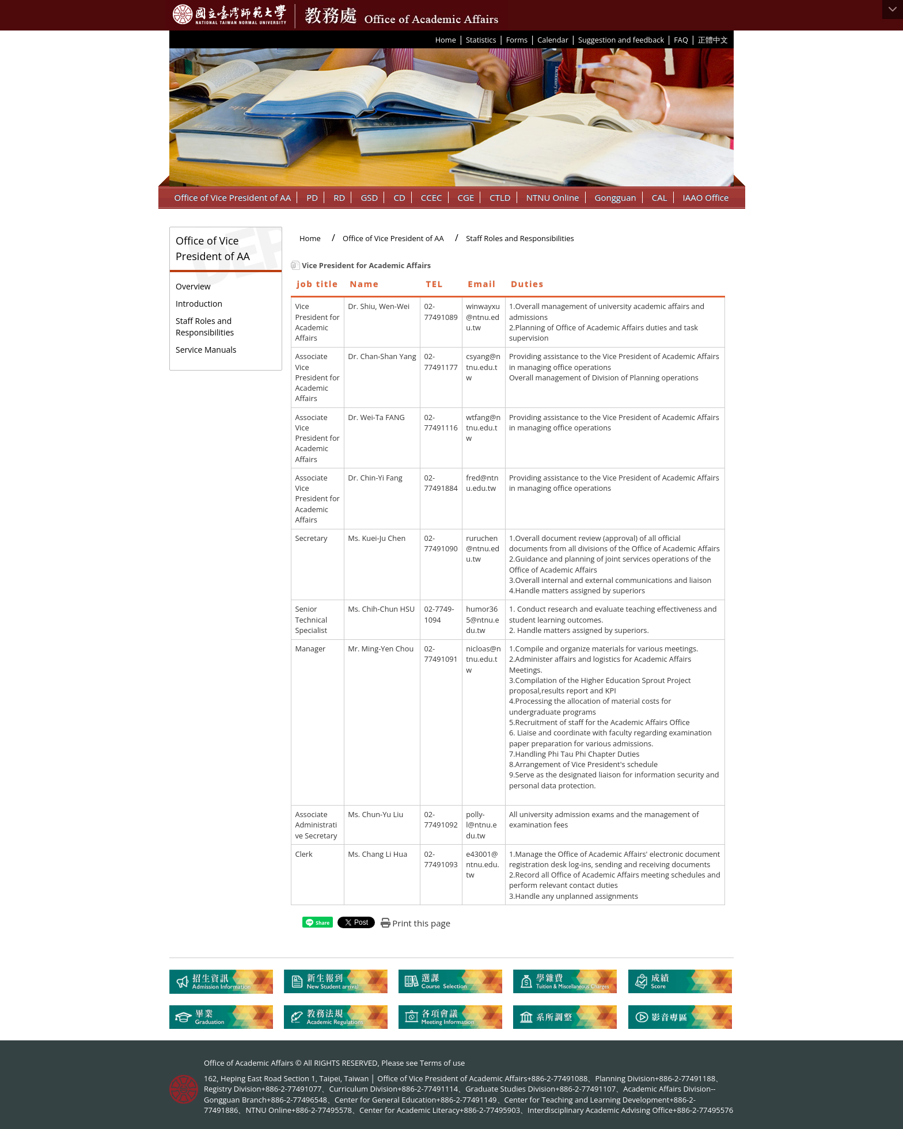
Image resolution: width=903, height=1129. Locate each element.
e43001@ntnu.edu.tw (482, 864)
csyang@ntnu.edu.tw (483, 367)
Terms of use (442, 1063)
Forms (517, 40)
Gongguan (615, 197)
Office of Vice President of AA (232, 197)
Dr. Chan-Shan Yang (382, 356)
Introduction (199, 303)
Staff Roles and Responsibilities (205, 326)
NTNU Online (552, 197)
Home (445, 40)
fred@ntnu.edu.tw (482, 482)
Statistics (481, 40)
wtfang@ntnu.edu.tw (483, 428)
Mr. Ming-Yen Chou (380, 648)
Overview (193, 286)
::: (431, 39)
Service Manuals (206, 349)
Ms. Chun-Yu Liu (375, 814)
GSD (369, 197)
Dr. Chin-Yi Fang (375, 477)
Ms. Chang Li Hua (377, 854)
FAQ (681, 40)
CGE (466, 197)
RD (339, 197)
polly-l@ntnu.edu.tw (481, 825)
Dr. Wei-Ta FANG (376, 417)
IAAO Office (706, 197)
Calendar (552, 40)
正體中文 (713, 40)
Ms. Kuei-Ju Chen (376, 538)
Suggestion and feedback (621, 40)
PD (312, 197)
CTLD (500, 197)
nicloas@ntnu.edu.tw (483, 659)
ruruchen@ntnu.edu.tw (482, 548)
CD (399, 197)
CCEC (431, 197)
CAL (659, 197)
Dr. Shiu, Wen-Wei (378, 306)
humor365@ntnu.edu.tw (482, 619)
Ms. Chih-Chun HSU (381, 609)
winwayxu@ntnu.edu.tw (483, 317)
